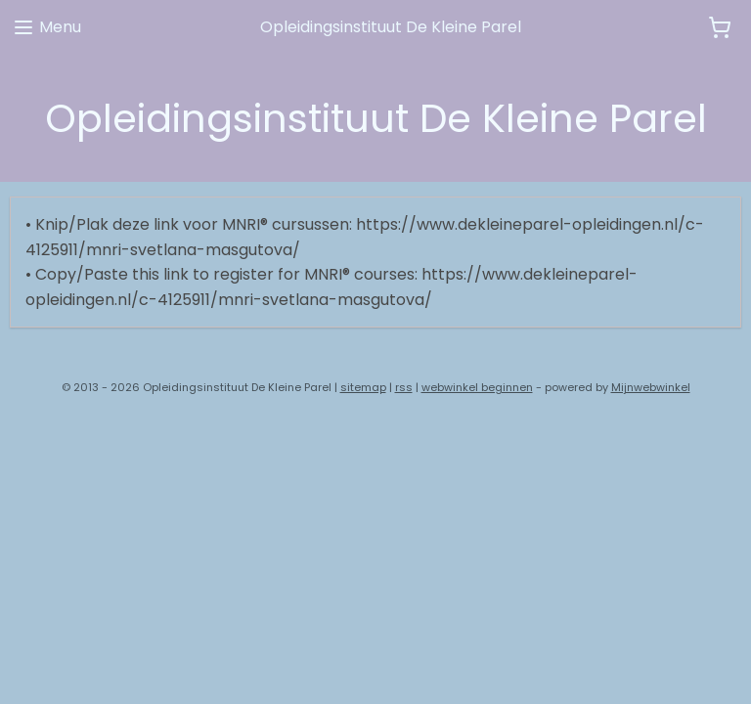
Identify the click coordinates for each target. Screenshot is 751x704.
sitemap (363, 387)
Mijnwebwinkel (650, 387)
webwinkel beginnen (477, 387)
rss (404, 387)
